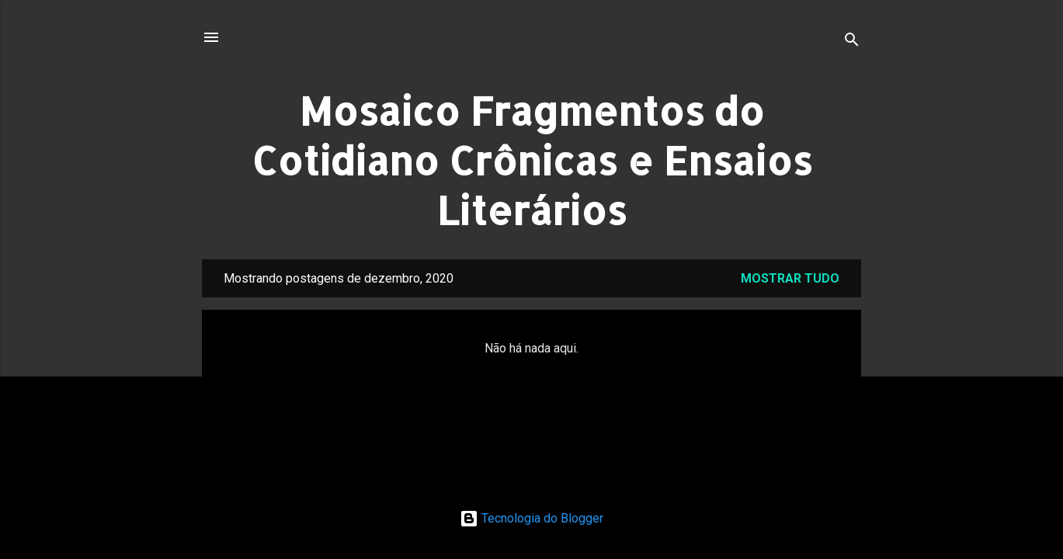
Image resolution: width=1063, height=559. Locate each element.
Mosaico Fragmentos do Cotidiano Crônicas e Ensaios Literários (532, 159)
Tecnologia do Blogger (531, 518)
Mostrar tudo (790, 278)
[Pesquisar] (851, 42)
